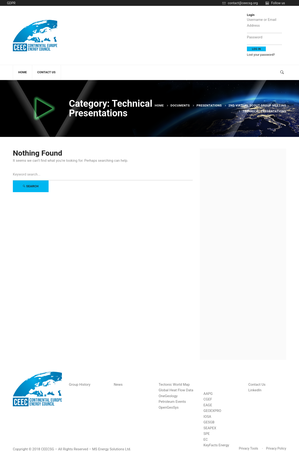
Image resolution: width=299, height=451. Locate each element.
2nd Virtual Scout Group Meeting (257, 105)
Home (159, 105)
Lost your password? (261, 54)
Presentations (209, 105)
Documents (180, 105)
